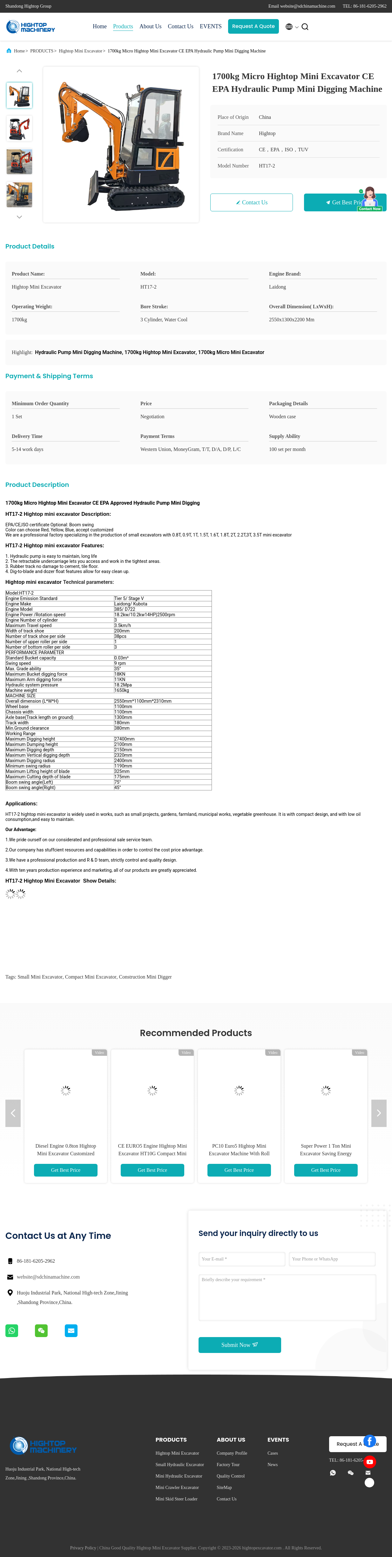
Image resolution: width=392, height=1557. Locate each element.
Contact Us (181, 26)
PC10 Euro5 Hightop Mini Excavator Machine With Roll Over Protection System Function (239, 1153)
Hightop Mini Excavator (80, 51)
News (272, 1464)
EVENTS (211, 26)
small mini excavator (39, 977)
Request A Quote (253, 26)
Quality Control (231, 1476)
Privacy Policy (83, 1548)
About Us (150, 26)
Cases (272, 1453)
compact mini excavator (91, 977)
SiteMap (224, 1487)
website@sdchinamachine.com (48, 1277)
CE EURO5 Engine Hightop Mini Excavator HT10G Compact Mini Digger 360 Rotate (152, 1153)
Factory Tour (228, 1464)
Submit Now (239, 1344)
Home (100, 26)
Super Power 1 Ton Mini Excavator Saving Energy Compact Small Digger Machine (326, 1153)
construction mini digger (145, 977)
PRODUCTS (41, 51)
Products (123, 26)
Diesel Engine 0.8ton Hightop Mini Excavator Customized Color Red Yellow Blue (65, 1153)
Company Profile (232, 1453)
